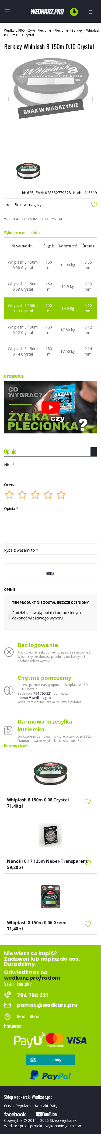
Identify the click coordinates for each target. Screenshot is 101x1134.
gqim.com (73, 1125)
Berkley (77, 30)
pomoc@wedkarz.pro (34, 697)
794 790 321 (42, 693)
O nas (9, 1105)
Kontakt (41, 1105)
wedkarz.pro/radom (32, 978)
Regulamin (24, 1105)
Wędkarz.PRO (14, 30)
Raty (53, 1105)
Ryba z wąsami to (21, 550)
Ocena (9, 484)
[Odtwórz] (50, 407)
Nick (9, 464)
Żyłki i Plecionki (39, 30)
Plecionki (61, 30)
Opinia (11, 508)
